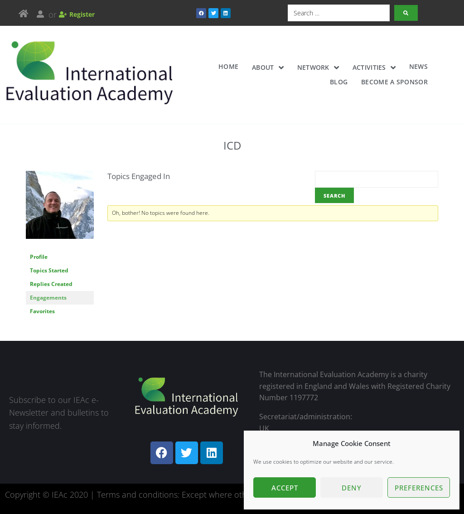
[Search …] (339, 13)
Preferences (419, 487)
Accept (284, 487)
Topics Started (49, 270)
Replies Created (51, 284)
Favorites (42, 311)
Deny (352, 487)
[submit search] (406, 13)
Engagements (48, 297)
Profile (39, 257)
